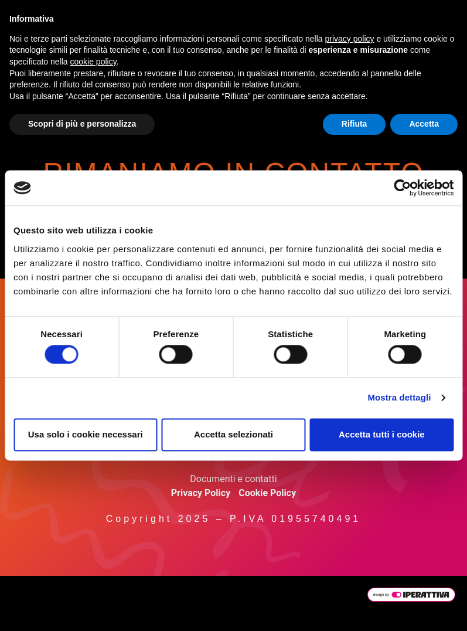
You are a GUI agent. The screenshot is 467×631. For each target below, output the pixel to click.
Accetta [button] (424, 123)
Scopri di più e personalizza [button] (82, 123)
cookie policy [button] (93, 61)
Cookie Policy (267, 492)
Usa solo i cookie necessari (85, 434)
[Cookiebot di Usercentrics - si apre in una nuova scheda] (402, 187)
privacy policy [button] (349, 38)
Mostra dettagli (399, 398)
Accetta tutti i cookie (382, 434)
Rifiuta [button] (354, 123)
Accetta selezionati (233, 434)
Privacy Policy (200, 492)
